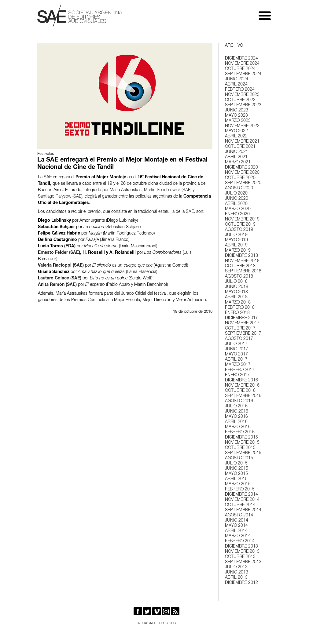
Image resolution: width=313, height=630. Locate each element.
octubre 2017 (240, 328)
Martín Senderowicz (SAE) (167, 190)
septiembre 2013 (243, 562)
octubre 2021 (240, 147)
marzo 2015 (238, 484)
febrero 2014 (240, 541)
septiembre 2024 (243, 74)
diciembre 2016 (241, 380)
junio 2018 (236, 287)
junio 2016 (236, 412)
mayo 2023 (236, 116)
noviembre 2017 (242, 323)
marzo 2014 (238, 536)
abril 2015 (236, 479)
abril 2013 (236, 578)
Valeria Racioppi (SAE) (61, 266)
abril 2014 (236, 531)
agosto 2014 (239, 515)
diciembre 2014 (241, 495)
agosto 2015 (239, 458)
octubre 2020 (240, 178)
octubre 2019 (240, 225)
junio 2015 (236, 469)
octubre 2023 (240, 100)
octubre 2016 (240, 391)
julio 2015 (236, 463)
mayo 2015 (236, 474)
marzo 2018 (238, 302)
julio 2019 (236, 235)
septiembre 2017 (243, 334)
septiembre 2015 (243, 453)
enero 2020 (237, 214)
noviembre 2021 (242, 142)
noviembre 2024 (242, 64)
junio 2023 (236, 110)
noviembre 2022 (242, 126)
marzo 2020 (238, 209)
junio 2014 (236, 521)
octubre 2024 (240, 69)
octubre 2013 (240, 557)
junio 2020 (236, 199)
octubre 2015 (240, 448)
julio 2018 (236, 282)
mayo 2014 (236, 526)
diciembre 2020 (241, 168)
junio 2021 (236, 152)
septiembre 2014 (243, 510)
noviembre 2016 (242, 386)
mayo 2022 (236, 131)
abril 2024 (236, 84)
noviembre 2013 (242, 552)
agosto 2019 (239, 230)
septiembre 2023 (243, 105)
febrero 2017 (240, 370)
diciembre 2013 (241, 546)
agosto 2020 (239, 188)
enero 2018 (237, 313)
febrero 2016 (240, 432)
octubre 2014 (240, 505)
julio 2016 (236, 406)
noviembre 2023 (242, 95)
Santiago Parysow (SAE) (60, 197)
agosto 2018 (239, 277)
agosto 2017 (239, 339)
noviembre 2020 (242, 173)
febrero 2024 (240, 90)
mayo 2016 (236, 417)
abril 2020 (236, 204)
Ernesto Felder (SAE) (59, 253)
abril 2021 (236, 157)
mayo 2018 (236, 292)
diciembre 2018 (241, 256)
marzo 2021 (238, 162)
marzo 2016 (238, 427)
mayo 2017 (236, 354)
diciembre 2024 (241, 58)
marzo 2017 (238, 365)
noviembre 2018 (242, 261)
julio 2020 (236, 193)
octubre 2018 (240, 266)
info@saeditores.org (157, 623)
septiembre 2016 (243, 396)
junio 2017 (236, 349)
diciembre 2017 (241, 318)
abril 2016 (236, 422)
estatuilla (166, 212)
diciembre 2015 (241, 437)
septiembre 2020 (243, 183)
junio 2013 (236, 572)
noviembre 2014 (242, 500)
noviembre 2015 (242, 443)
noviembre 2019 (242, 219)
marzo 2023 (238, 121)
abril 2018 (236, 297)
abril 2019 (236, 245)
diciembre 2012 (241, 583)
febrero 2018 (240, 308)
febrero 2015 (240, 489)
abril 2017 (236, 360)
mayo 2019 (236, 240)
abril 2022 (236, 136)
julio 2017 (236, 344)
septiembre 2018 (243, 271)
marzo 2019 (238, 251)
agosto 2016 (239, 401)
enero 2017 (237, 375)
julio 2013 (236, 567)
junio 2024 (236, 79)
